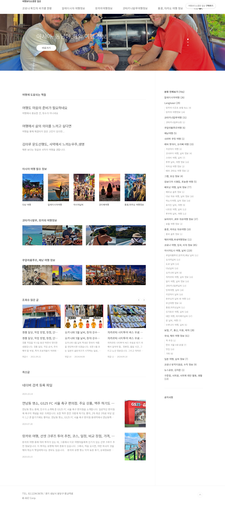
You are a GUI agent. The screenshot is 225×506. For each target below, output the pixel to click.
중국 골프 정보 (174, 234)
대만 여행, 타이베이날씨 (179, 316)
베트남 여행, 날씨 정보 (178, 187)
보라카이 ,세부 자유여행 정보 (181, 219)
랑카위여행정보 (104, 8)
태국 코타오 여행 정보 (177, 170)
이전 (139, 300)
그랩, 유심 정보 (173, 176)
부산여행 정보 (174, 303)
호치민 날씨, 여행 (175, 205)
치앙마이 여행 (174, 149)
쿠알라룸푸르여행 (174, 127)
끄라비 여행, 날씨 (175, 157)
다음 (144, 300)
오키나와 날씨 (174, 272)
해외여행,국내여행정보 (178, 239)
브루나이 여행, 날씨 (176, 324)
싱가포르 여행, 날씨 (177, 311)
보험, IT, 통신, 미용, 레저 (179, 330)
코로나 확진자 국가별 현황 (37, 8)
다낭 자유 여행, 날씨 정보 (180, 196)
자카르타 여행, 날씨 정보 (179, 277)
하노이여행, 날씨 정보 (178, 200)
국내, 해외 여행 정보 (176, 335)
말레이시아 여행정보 (73, 8)
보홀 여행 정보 (174, 223)
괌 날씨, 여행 (173, 320)
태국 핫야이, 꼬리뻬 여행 (179, 144)
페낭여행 (170, 133)
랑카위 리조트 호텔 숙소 (178, 107)
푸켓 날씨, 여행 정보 (177, 162)
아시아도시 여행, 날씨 (178, 250)
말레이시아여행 (174, 97)
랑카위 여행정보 (175, 112)
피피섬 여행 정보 (175, 166)
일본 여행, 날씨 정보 (176, 359)
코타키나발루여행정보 (135, 8)
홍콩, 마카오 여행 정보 (170, 8)
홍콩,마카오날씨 (175, 307)
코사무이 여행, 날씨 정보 (179, 153)
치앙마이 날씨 (174, 294)
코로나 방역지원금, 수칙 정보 (180, 364)
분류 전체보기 (174, 91)
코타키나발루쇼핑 (175, 122)
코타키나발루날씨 (176, 285)
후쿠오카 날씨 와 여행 (178, 298)
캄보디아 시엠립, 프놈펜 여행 (180, 181)
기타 (169, 353)
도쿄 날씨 (172, 264)
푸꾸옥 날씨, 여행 (176, 213)
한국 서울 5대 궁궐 (176, 344)
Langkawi (172, 103)
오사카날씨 (173, 259)
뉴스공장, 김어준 (174, 370)
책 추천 (171, 340)
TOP (200, 494)
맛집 (170, 349)
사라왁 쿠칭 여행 (174, 138)
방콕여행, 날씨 (175, 290)
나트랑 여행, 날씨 (176, 209)
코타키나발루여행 (175, 117)
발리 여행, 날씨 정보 (177, 281)
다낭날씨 (172, 268)
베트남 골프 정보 (175, 192)
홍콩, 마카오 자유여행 (177, 229)
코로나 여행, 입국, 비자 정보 (180, 245)
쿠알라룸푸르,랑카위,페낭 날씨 (182, 255)
